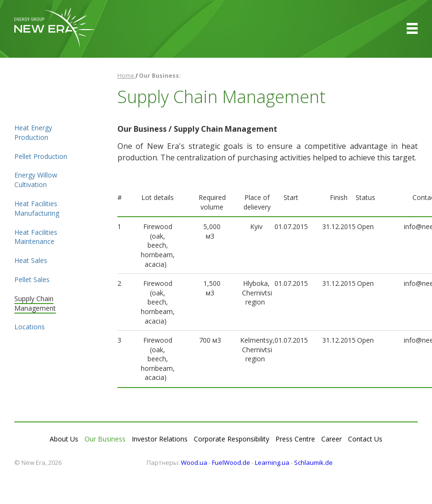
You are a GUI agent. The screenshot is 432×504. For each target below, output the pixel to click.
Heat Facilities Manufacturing (36, 208)
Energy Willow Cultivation (35, 179)
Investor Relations (160, 438)
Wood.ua (194, 462)
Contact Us (365, 438)
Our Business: (160, 76)
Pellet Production (40, 156)
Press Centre (295, 438)
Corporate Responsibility (231, 438)
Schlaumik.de (313, 462)
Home (126, 76)
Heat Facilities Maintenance (35, 237)
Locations (29, 326)
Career (331, 438)
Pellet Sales (32, 279)
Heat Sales (30, 260)
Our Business (105, 438)
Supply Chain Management (35, 303)
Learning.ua (272, 462)
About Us (64, 438)
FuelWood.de (231, 462)
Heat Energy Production (33, 132)
